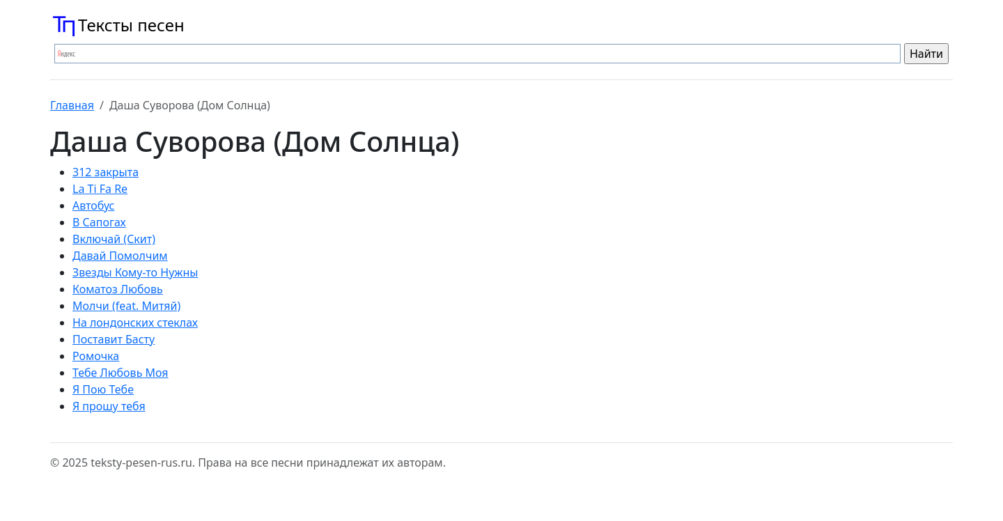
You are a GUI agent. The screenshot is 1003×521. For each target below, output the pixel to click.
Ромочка (95, 356)
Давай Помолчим (120, 255)
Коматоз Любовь (117, 289)
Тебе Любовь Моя (120, 372)
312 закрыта (105, 172)
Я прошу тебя (109, 406)
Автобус (93, 205)
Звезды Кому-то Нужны (135, 272)
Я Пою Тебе (103, 389)
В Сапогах (99, 222)
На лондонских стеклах (135, 322)
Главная (72, 105)
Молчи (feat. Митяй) (126, 305)
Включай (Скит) (113, 239)
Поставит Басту (113, 339)
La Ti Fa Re (99, 188)
